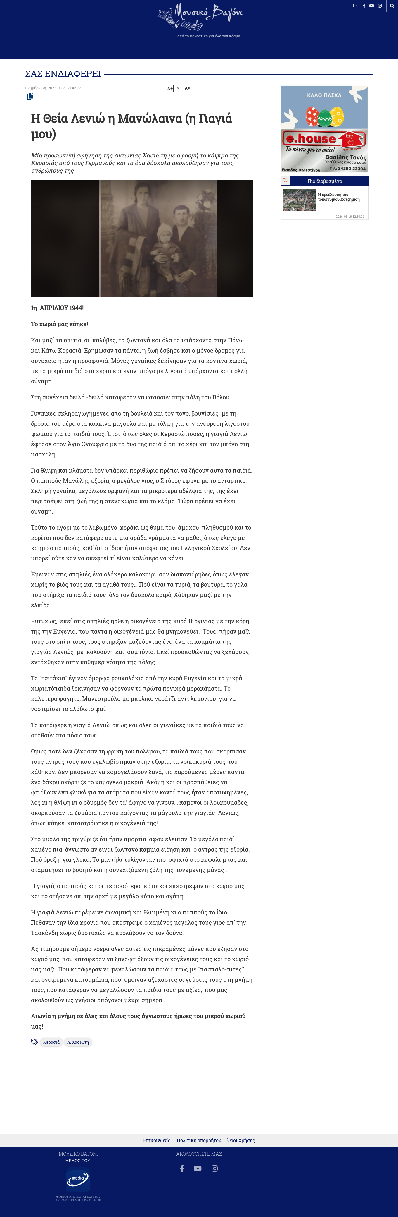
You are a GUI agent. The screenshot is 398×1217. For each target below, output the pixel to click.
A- (178, 87)
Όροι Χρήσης (241, 1140)
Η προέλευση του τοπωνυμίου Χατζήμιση (339, 197)
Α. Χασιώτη (78, 1042)
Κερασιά (51, 1042)
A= (187, 88)
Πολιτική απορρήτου (199, 1140)
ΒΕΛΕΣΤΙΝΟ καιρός (36, 25)
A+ (170, 88)
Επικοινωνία (157, 1140)
